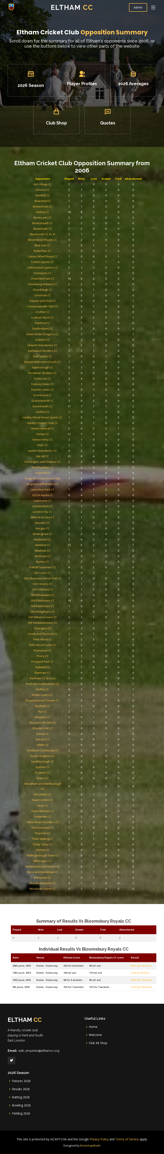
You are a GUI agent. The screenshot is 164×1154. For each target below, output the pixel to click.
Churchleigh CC (58, 379)
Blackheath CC (57, 342)
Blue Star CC (58, 352)
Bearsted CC (58, 325)
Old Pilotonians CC (57, 572)
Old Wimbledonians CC (57, 585)
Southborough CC (58, 671)
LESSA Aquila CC (57, 506)
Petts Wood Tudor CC (57, 599)
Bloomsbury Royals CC (58, 349)
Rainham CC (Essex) (58, 620)
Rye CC (57, 640)
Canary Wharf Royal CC (57, 359)
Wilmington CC (57, 733)
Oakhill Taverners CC (57, 551)
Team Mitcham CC (58, 702)
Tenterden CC (57, 705)
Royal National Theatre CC (57, 634)
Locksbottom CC (57, 513)
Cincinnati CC (58, 383)
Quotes (101, 121)
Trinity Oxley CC (57, 722)
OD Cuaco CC (57, 555)
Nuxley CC (58, 548)
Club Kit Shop (98, 1043)
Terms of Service (127, 1139)
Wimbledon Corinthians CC (57, 736)
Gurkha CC (57, 455)
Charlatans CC (57, 369)
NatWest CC (57, 537)
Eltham (72, 7)
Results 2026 (21, 1089)
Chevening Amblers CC (57, 376)
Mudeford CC (57, 534)
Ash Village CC (57, 314)
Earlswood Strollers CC (57, 417)
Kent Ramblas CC (57, 489)
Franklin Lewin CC (57, 441)
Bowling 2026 (21, 1105)
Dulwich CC (57, 410)
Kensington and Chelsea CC (58, 486)
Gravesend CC (57, 445)
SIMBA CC (57, 661)
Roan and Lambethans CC (57, 623)
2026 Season (43, 92)
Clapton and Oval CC (57, 387)
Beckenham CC (58, 328)
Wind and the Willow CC (57, 740)
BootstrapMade (90, 1145)
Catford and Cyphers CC (57, 366)
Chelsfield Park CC (57, 373)
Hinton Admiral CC (57, 465)
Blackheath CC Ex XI (57, 345)
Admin (138, 7)
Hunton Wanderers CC (58, 479)
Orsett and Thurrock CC (57, 592)
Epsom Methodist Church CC (57, 424)
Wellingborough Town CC (57, 729)
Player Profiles (81, 91)
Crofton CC (57, 393)
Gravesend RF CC (57, 448)
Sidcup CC (58, 654)
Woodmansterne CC (58, 746)
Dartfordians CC (57, 404)
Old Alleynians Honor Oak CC (57, 558)
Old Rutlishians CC (57, 575)
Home (93, 1026)
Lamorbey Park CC (57, 503)
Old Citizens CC (58, 561)
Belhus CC (58, 331)
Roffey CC (58, 626)
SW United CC (57, 692)
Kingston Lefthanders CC (57, 500)
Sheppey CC (58, 644)
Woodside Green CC (58, 750)
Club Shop (62, 121)
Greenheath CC (57, 452)
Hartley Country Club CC (57, 462)
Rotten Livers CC (57, 630)
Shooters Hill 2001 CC (57, 647)
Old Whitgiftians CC (57, 578)
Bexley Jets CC (57, 335)
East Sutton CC (57, 421)
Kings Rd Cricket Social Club (58, 496)
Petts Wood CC (57, 596)
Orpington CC (57, 589)
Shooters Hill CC (57, 651)
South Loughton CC (57, 668)
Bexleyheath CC (57, 338)
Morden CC (57, 524)
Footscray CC (58, 435)
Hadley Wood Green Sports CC (57, 458)
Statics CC (58, 682)
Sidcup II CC (57, 657)
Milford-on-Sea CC (57, 520)
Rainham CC (57, 616)
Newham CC (57, 541)
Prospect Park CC (57, 609)
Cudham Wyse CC (58, 397)
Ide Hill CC (58, 483)
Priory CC (57, 606)
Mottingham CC (58, 531)
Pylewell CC (57, 613)
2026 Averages (121, 91)
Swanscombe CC (57, 695)
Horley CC (58, 469)
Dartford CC (57, 400)
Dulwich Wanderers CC (57, 414)
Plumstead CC (57, 603)
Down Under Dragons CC (57, 407)
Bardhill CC (57, 321)
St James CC (57, 678)
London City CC (58, 517)
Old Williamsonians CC (57, 582)
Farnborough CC (57, 428)
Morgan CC (57, 527)
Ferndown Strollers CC (57, 431)
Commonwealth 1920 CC (57, 390)
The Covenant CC (57, 712)
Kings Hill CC (57, 493)
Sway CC (57, 698)
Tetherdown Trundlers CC (57, 709)
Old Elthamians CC (57, 568)
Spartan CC (57, 674)
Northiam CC (58, 544)
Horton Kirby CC (57, 472)
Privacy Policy (99, 1139)
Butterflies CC (57, 356)
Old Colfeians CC (57, 565)
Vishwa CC (57, 726)
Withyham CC (57, 743)
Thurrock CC (57, 715)
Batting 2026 (21, 1097)
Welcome (95, 1034)
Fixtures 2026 (21, 1081)
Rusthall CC (57, 637)
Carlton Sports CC (58, 362)
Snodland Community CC (57, 664)
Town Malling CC (57, 719)
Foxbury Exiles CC (58, 438)
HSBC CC (57, 476)
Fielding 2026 (21, 1113)
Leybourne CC (57, 510)
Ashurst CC (57, 318)
